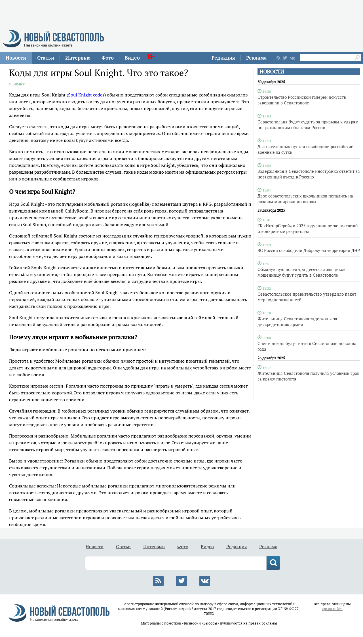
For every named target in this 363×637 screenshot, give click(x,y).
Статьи (45, 57)
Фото (108, 57)
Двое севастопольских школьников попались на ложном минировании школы (305, 198)
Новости (16, 57)
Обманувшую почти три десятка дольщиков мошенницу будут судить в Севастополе (301, 272)
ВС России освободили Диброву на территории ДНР (309, 250)
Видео (132, 57)
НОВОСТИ (271, 71)
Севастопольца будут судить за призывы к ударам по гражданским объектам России (308, 124)
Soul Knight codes (86, 95)
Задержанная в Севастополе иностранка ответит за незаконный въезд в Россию (309, 174)
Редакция (223, 57)
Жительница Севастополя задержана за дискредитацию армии (297, 321)
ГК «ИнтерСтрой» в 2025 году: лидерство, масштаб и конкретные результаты (308, 228)
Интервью (77, 57)
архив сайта (332, 608)
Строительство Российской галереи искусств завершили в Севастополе (302, 100)
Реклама (256, 57)
